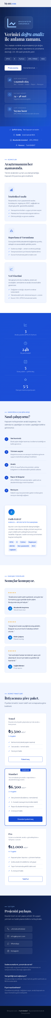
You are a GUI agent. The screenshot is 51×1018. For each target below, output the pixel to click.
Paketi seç (25, 759)
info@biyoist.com (16, 936)
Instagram (13, 951)
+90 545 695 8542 (16, 929)
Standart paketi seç (26, 819)
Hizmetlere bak (29, 69)
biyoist (10, 3)
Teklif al (25, 879)
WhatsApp (13, 944)
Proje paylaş (13, 69)
